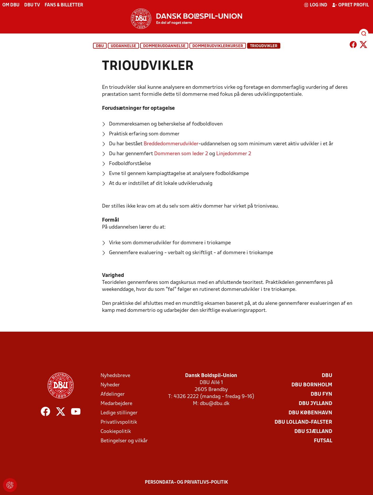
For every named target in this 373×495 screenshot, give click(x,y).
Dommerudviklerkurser (217, 46)
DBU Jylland (315, 403)
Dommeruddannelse (164, 46)
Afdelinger (113, 394)
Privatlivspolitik (119, 422)
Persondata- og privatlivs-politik (186, 482)
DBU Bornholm (311, 385)
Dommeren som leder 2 (181, 153)
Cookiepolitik (116, 431)
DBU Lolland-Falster (303, 422)
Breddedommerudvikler (171, 144)
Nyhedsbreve (115, 375)
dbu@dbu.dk (214, 403)
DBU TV (32, 5)
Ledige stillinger (119, 413)
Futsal (323, 441)
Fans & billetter (64, 5)
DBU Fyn (321, 394)
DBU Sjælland (313, 431)
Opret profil (350, 5)
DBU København (310, 413)
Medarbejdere (116, 403)
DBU (100, 46)
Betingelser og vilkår (124, 441)
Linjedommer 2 (233, 153)
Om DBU (11, 5)
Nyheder (110, 385)
